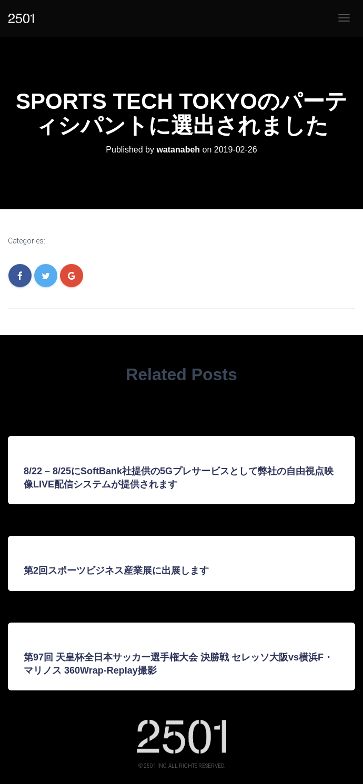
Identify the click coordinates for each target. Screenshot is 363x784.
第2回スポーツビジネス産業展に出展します (116, 570)
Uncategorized (79, 242)
